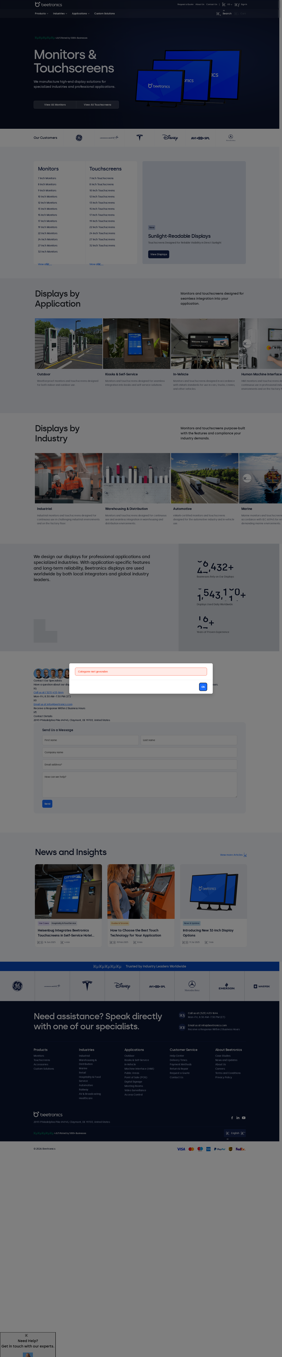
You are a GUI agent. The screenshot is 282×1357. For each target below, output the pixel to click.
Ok (203, 687)
